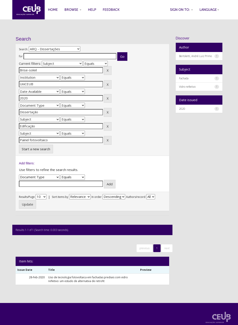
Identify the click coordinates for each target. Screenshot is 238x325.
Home (53, 10)
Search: (23, 49)
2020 (182, 109)
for (21, 56)
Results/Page (27, 197)
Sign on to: (181, 10)
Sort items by (60, 197)
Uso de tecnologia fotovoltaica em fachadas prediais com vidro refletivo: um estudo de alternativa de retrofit (88, 279)
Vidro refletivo (187, 87)
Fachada (184, 78)
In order (97, 197)
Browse (72, 10)
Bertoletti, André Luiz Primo (195, 56)
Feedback (111, 10)
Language (209, 10)
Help (92, 10)
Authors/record (135, 197)
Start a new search (36, 149)
